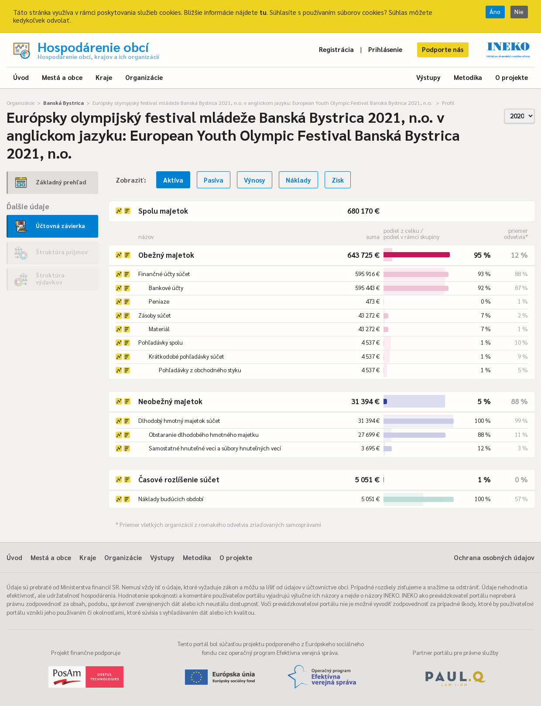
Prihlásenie (385, 49)
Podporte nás (442, 49)
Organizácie (144, 77)
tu (263, 12)
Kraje (104, 77)
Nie (519, 11)
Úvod (21, 77)
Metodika (468, 77)
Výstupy (428, 77)
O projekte (511, 77)
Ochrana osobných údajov (494, 557)
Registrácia (336, 49)
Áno (495, 11)
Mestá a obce (62, 77)
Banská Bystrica (63, 102)
